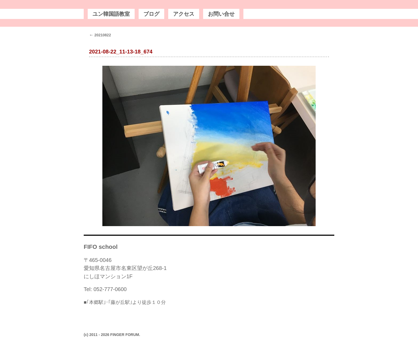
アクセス (183, 14)
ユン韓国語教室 (111, 14)
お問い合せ (221, 14)
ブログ (151, 14)
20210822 (100, 35)
